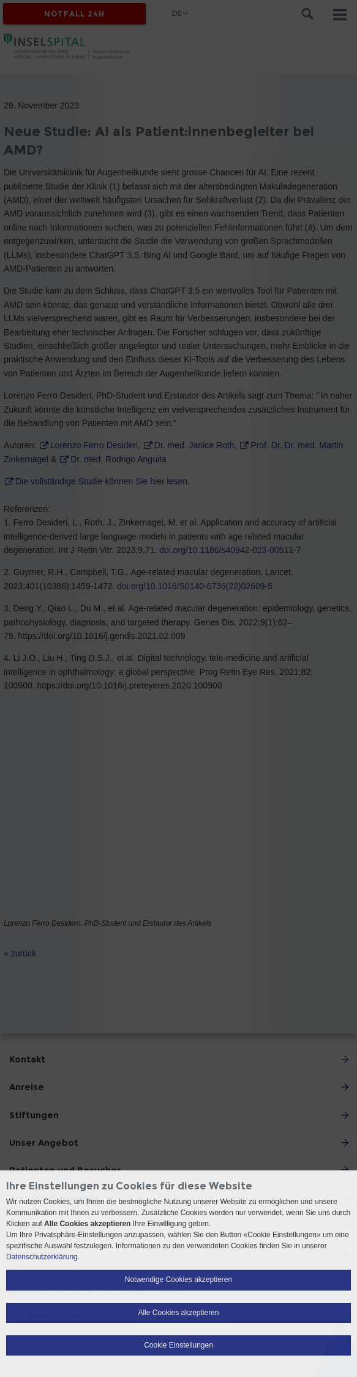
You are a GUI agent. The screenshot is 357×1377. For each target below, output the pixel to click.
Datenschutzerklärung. (43, 1257)
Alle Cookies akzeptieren (178, 1312)
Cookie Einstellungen (178, 1345)
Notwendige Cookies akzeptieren (178, 1279)
